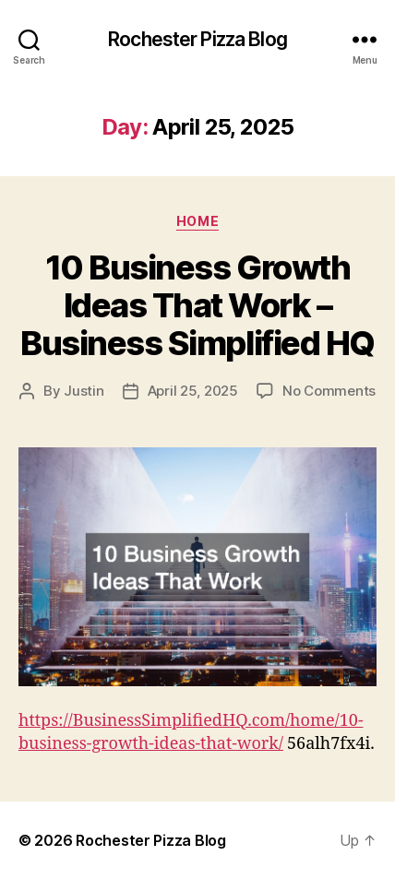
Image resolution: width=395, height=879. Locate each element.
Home (197, 221)
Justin (83, 390)
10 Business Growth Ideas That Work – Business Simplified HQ (197, 305)
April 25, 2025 (193, 390)
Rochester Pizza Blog (197, 39)
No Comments (329, 390)
